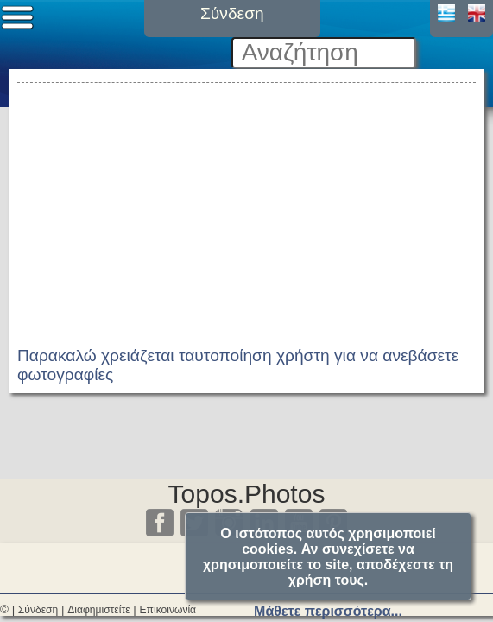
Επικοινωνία (168, 610)
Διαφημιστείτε (98, 610)
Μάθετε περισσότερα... (328, 611)
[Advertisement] (246, 208)
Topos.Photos (247, 493)
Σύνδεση (38, 610)
